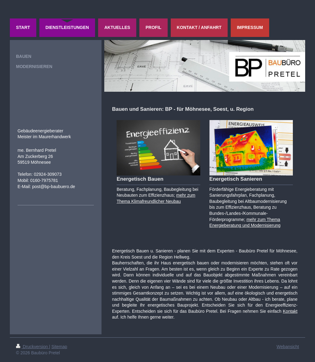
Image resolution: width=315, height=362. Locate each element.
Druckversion (32, 346)
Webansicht (288, 346)
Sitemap (59, 346)
